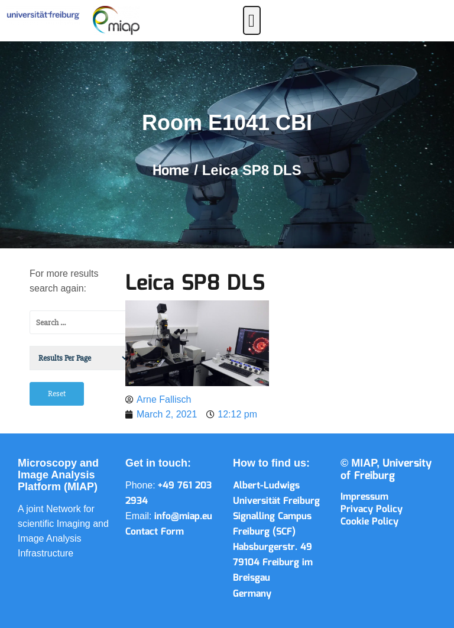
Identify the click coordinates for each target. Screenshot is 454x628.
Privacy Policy (371, 509)
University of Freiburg (386, 469)
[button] (252, 20)
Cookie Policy (369, 521)
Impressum (364, 497)
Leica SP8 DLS (195, 284)
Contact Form (154, 532)
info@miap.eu (183, 516)
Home (173, 171)
